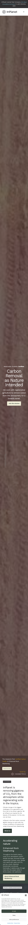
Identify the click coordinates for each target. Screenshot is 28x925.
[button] (26, 895)
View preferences (14, 919)
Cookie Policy (10, 923)
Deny (14, 915)
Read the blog (7, 768)
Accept (14, 911)
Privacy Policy (17, 923)
